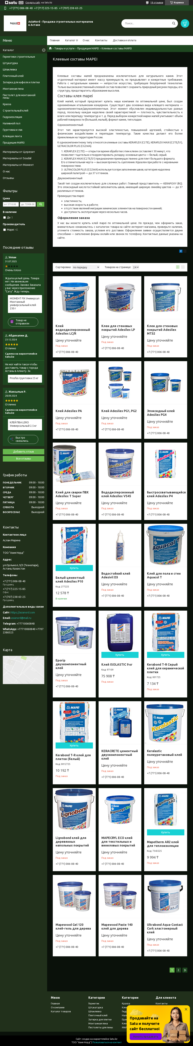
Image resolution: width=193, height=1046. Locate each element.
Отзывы (8, 178)
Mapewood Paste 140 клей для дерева (116, 926)
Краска (7, 104)
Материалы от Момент (18, 164)
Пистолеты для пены (100, 1027)
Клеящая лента (12, 136)
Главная (55, 40)
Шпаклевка (10, 69)
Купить (74, 568)
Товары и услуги (64, 48)
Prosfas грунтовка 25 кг (24, 378)
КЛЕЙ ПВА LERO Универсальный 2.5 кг (23, 424)
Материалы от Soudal (17, 158)
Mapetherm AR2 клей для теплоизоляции (163, 843)
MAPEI (125, 1027)
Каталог (70, 40)
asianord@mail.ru (21, 617)
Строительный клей (15, 110)
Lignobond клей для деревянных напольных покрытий (72, 841)
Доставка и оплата (124, 40)
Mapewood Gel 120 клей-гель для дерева (73, 926)
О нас (86, 40)
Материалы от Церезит (19, 151)
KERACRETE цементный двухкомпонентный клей (119, 754)
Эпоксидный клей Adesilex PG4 (161, 412)
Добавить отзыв (23, 451)
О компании (57, 1007)
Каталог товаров (61, 1011)
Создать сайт (32, 2)
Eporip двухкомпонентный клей (71, 664)
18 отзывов (156, 2)
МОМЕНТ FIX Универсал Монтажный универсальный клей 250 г (24, 303)
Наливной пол (11, 123)
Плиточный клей (13, 75)
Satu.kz (113, 1039)
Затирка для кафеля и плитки (21, 82)
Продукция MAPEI (88, 48)
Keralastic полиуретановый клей (164, 752)
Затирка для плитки (100, 1019)
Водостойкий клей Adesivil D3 (115, 575)
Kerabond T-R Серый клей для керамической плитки (165, 668)
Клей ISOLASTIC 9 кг (116, 664)
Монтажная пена (13, 88)
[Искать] (173, 23)
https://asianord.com (23, 612)
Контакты (101, 40)
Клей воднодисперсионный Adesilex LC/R (73, 329)
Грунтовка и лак (12, 129)
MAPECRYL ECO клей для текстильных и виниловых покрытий (118, 841)
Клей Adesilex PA (69, 411)
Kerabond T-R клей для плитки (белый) (73, 757)
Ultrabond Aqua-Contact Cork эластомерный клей (165, 928)
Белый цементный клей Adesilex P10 (70, 579)
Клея (124, 1007)
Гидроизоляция (12, 117)
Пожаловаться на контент (107, 1042)
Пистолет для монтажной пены (19, 96)
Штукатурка (10, 63)
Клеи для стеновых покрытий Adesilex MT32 (162, 329)
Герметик (93, 1003)
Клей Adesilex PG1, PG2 (119, 411)
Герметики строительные (19, 56)
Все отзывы (23, 458)
